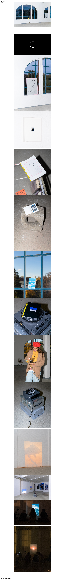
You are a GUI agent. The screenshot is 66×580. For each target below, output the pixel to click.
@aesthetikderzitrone (19, 31)
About (2, 2)
